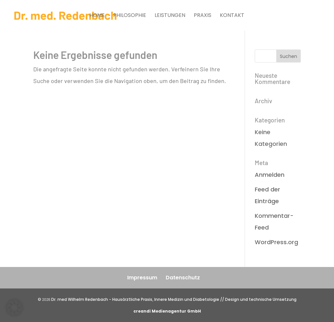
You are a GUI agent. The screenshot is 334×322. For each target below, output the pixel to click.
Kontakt (232, 16)
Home (97, 16)
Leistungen (170, 16)
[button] (14, 307)
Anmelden (269, 175)
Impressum (142, 277)
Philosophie (129, 16)
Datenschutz (183, 277)
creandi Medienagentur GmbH (167, 311)
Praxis (202, 16)
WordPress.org (276, 242)
